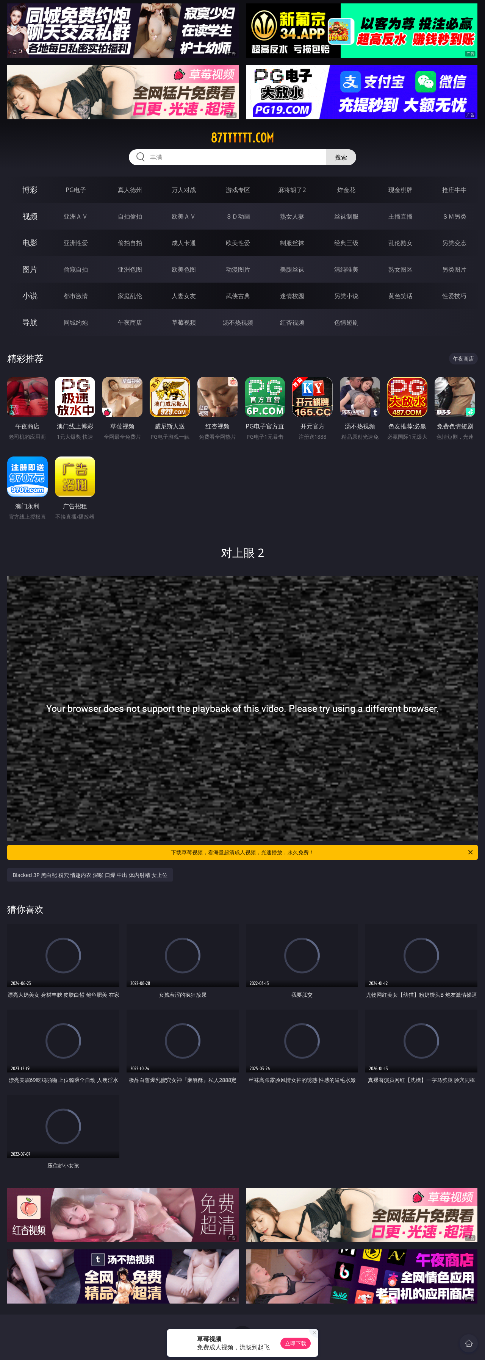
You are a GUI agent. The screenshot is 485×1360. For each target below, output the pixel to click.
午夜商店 (130, 322)
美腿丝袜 (292, 269)
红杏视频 (292, 322)
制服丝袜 (292, 243)
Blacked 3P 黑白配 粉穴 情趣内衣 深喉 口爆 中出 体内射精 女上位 (90, 875)
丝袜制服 (346, 216)
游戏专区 (238, 190)
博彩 (30, 189)
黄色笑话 (400, 296)
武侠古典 (238, 296)
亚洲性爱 (76, 243)
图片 (30, 269)
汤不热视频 (238, 322)
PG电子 (76, 190)
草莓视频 (184, 322)
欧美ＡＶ (184, 216)
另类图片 (454, 269)
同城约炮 (76, 322)
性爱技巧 (454, 296)
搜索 (341, 157)
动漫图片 (238, 269)
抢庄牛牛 (454, 190)
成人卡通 (184, 243)
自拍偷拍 (130, 216)
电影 (30, 243)
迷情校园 (292, 296)
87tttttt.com (242, 137)
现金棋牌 (400, 190)
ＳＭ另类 (454, 216)
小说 (30, 296)
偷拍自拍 (130, 243)
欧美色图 (184, 269)
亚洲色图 (130, 269)
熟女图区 (400, 269)
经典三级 (346, 243)
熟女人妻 (292, 216)
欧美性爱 (238, 243)
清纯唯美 (346, 269)
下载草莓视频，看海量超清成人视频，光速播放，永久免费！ (322, 852)
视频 (30, 216)
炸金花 (346, 190)
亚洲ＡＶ (76, 216)
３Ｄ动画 (238, 216)
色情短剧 (346, 322)
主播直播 (400, 216)
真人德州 (130, 190)
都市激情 (76, 296)
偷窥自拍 (76, 269)
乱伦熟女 (400, 243)
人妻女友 (184, 296)
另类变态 (454, 243)
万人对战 (184, 190)
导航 (30, 322)
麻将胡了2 (292, 190)
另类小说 (346, 296)
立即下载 (295, 1343)
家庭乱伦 (130, 296)
